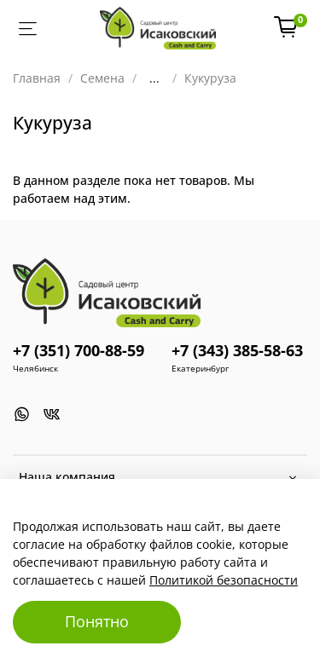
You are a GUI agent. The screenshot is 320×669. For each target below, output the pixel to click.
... (154, 78)
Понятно (97, 621)
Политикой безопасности (223, 580)
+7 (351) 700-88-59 (78, 350)
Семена (102, 78)
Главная (37, 78)
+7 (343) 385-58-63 (237, 350)
